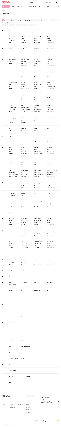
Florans (10, 99)
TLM (35, 245)
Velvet (10, 260)
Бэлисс (23, 303)
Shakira (10, 235)
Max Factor (36, 176)
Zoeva (10, 292)
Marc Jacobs (50, 172)
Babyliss (10, 48)
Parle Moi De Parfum (25, 203)
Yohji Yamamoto (24, 282)
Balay (22, 48)
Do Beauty (36, 76)
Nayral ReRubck (24, 183)
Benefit (10, 53)
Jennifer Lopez (50, 138)
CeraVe (35, 63)
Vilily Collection (12, 264)
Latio (22, 164)
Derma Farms (50, 73)
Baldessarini (36, 48)
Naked (10, 181)
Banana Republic (50, 48)
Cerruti (48, 63)
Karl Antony (36, 147)
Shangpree (23, 235)
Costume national (25, 59)
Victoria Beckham (25, 262)
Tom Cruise (49, 245)
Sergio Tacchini (37, 233)
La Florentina (24, 159)
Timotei (10, 245)
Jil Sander (36, 139)
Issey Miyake (37, 130)
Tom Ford (11, 247)
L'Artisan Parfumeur (13, 159)
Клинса (10, 334)
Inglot (48, 128)
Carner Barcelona (12, 59)
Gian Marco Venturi (13, 107)
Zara (22, 290)
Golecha (10, 111)
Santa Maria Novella (25, 231)
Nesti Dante (49, 183)
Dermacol (11, 74)
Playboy (49, 204)
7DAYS (10, 30)
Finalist (10, 97)
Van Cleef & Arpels (25, 259)
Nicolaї (22, 185)
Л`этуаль (11, 340)
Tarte (22, 241)
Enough (23, 86)
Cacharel (36, 59)
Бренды (19, 405)
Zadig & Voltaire (12, 290)
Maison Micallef (12, 172)
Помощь (12, 402)
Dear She (36, 73)
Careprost (23, 61)
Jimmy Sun (11, 141)
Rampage (49, 218)
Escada (10, 88)
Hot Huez (36, 120)
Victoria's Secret (37, 262)
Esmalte (36, 88)
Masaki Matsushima (51, 174)
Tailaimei (10, 241)
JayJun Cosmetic (50, 136)
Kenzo (35, 149)
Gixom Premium (12, 109)
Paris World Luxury (13, 203)
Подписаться (30, 395)
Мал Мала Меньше (25, 346)
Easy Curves (24, 82)
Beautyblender (37, 52)
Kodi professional (38, 151)
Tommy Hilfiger (24, 247)
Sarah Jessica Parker (51, 231)
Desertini (23, 74)
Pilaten (35, 204)
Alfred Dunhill (37, 42)
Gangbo (10, 105)
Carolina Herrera (37, 61)
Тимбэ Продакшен (25, 376)
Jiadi (10, 139)
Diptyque (23, 76)
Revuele (10, 224)
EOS (35, 86)
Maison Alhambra (25, 170)
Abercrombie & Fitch (38, 36)
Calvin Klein (49, 59)
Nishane (10, 187)
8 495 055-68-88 (46, 2)
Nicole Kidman (37, 185)
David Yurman (50, 71)
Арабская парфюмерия (26, 297)
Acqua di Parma (12, 36)
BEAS (48, 50)
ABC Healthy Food (25, 36)
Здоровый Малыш (13, 322)
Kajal (10, 147)
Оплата (27, 404)
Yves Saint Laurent (13, 284)
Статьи (19, 402)
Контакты (28, 412)
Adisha (22, 38)
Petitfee (10, 204)
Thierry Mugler (24, 243)
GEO (22, 105)
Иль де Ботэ (11, 328)
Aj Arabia (23, 40)
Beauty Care (11, 52)
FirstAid (23, 97)
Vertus (48, 260)
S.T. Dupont (11, 230)
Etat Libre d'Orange (13, 82)
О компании (4, 402)
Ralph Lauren (24, 218)
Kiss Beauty (23, 151)
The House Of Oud (38, 241)
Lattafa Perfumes (38, 164)
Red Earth (49, 220)
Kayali (22, 149)
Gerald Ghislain (37, 105)
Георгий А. (11, 310)
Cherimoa (23, 65)
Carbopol (11, 61)
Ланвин (23, 340)
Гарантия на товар (13, 407)
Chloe (35, 65)
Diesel (10, 76)
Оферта (13, 423)
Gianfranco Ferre (25, 107)
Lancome (10, 164)
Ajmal (35, 40)
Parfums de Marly (38, 201)
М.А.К (10, 346)
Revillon (48, 222)
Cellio (22, 63)
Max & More (24, 176)
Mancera (23, 172)
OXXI (22, 195)
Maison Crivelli (37, 170)
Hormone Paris (24, 120)
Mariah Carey (24, 174)
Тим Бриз (11, 376)
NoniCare (36, 187)
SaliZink (23, 230)
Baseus (22, 50)
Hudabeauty (11, 122)
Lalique (35, 162)
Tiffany (48, 243)
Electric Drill (11, 84)
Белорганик (11, 303)
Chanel (10, 65)
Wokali (22, 270)
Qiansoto (10, 212)
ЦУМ (10, 382)
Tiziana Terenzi (24, 245)
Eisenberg (49, 82)
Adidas (10, 38)
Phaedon (23, 204)
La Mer (35, 159)
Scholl (10, 233)
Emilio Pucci (49, 84)
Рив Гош (10, 364)
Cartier (48, 61)
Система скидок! (29, 410)
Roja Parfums (11, 218)
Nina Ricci (49, 185)
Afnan (48, 38)
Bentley (23, 53)
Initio (10, 130)
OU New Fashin (12, 195)
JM (35, 141)
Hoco (48, 118)
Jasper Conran (37, 136)
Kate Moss (49, 147)
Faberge (23, 94)
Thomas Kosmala (38, 243)
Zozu (22, 292)
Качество (28, 407)
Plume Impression (12, 206)
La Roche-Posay (12, 160)
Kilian (10, 151)
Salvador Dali (37, 230)
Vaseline (49, 259)
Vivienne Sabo (37, 264)
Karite (22, 147)
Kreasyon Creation (38, 153)
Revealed (36, 222)
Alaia (10, 42)
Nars (48, 181)
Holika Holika (11, 120)
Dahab (10, 71)
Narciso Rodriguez (38, 181)
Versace (36, 260)
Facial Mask (36, 94)
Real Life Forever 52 (38, 220)
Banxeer (10, 50)
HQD (48, 120)
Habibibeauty (11, 117)
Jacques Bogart (12, 136)
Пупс (22, 358)
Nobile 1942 (24, 187)
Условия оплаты (13, 404)
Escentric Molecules (25, 88)
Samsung (10, 231)
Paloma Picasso (24, 201)
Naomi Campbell (25, 181)
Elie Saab (23, 84)
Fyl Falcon (11, 94)
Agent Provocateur (13, 40)
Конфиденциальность (6, 423)
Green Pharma (37, 111)
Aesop (35, 38)
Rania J (10, 220)
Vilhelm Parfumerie (51, 262)
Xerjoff (10, 276)
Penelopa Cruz (37, 203)
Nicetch (10, 185)
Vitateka (23, 264)
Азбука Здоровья (12, 297)
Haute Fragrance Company (53, 117)
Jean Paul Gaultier (38, 138)
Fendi (22, 95)
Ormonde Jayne (12, 193)
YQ (35, 282)
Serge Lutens (24, 233)
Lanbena (49, 162)
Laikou (22, 162)
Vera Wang (23, 260)
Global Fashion (37, 109)
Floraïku (49, 97)
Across (48, 36)
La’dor (35, 160)
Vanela (35, 259)
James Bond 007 (25, 136)
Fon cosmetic (37, 99)
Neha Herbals (37, 183)
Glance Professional (25, 109)
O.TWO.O (23, 193)
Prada (22, 206)
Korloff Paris (24, 153)
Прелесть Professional (13, 358)
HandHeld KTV (24, 117)
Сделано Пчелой (12, 370)
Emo (9, 86)
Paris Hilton (49, 201)
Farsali (10, 95)
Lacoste (49, 160)
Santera (36, 231)
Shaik (48, 233)
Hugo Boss (23, 122)
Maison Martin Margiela (52, 170)
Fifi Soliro (49, 95)
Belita (48, 52)
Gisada (35, 107)
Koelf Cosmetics (50, 151)
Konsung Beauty (12, 153)
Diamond (49, 74)
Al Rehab (49, 40)
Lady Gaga (11, 162)
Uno (9, 253)
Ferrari (35, 95)
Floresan (23, 99)
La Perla (49, 159)
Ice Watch (23, 128)
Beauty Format (24, 52)
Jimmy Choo (50, 139)
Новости (3, 404)
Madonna (10, 170)
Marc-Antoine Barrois (13, 174)
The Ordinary (50, 241)
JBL (9, 138)
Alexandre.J (23, 42)
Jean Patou (23, 138)
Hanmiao (36, 117)
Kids (48, 149)
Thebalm (10, 243)
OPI (35, 193)
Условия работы (30, 402)
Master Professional (13, 176)
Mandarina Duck (37, 172)
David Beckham (37, 71)
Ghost (48, 105)
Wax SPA (10, 270)
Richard (23, 224)
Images (35, 128)
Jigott (22, 139)
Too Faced (36, 247)
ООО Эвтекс (11, 352)
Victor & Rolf (11, 262)
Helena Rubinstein (12, 118)
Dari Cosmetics (24, 71)
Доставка (28, 405)
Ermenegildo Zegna (51, 86)
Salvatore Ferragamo (51, 230)
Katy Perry (11, 149)
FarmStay (49, 94)
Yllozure (10, 282)
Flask (35, 97)
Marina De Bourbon (38, 174)
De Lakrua (23, 73)
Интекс (23, 328)
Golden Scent (50, 109)
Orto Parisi (49, 193)
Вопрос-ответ (21, 404)
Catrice (10, 63)
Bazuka (35, 50)
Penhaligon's (50, 203)
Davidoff (10, 73)
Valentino (10, 259)
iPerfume (23, 130)
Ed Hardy (36, 82)
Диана (10, 316)
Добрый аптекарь (25, 316)
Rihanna (36, 224)
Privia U (36, 206)
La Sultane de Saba (25, 160)
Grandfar (23, 111)
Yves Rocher (50, 282)
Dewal (35, 74)
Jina (22, 141)
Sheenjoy (36, 235)
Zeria (48, 290)
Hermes (23, 118)
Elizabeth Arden (37, 84)
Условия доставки (13, 405)
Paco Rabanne (12, 201)
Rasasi (22, 220)
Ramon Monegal (37, 218)
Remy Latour (24, 222)
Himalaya (36, 118)
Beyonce (36, 53)
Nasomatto (11, 183)
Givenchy (49, 107)
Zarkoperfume (37, 290)
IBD (9, 128)
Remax (10, 222)
